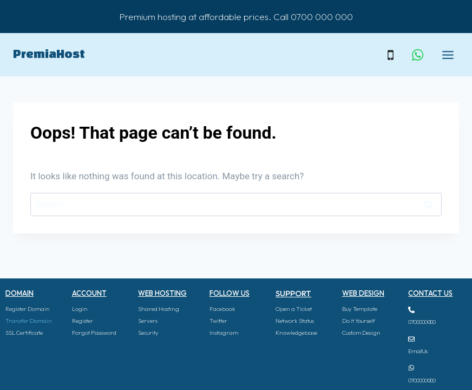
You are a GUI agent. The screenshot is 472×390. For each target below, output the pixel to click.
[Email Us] (411, 339)
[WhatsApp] (417, 54)
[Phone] (390, 54)
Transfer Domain (28, 320)
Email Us (417, 351)
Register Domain (27, 309)
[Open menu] (447, 54)
